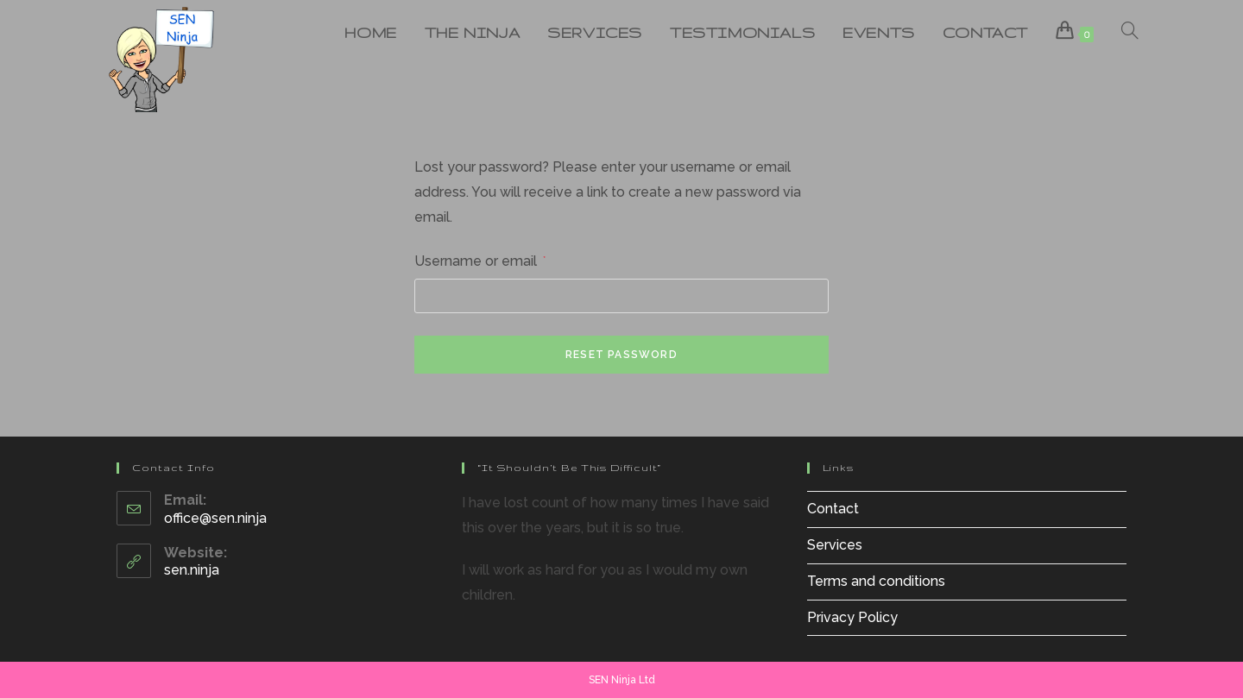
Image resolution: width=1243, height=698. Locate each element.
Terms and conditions (876, 581)
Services (834, 545)
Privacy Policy (852, 617)
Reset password (621, 355)
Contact (833, 508)
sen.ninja (191, 570)
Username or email (480, 259)
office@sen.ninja (215, 518)
